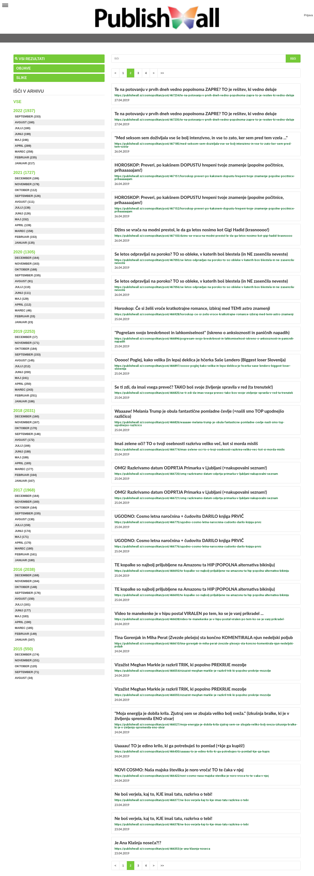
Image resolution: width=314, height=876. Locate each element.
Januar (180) (25, 560)
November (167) (27, 422)
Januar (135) (25, 242)
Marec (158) (24, 231)
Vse (17, 101)
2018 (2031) (24, 410)
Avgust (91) (24, 281)
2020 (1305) (24, 252)
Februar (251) (26, 395)
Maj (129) (22, 298)
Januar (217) (25, 163)
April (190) (23, 622)
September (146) (28, 434)
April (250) (23, 383)
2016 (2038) (24, 569)
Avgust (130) (24, 519)
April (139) (23, 225)
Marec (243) (24, 389)
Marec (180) (24, 548)
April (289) (23, 145)
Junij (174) (23, 531)
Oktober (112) (26, 190)
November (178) (27, 184)
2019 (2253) (24, 331)
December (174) (27, 654)
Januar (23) (24, 322)
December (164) (27, 257)
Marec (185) (24, 628)
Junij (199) (23, 134)
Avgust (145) (24, 360)
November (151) (27, 660)
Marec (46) (23, 310)
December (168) (27, 575)
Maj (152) (22, 219)
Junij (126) (23, 213)
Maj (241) (22, 378)
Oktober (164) (26, 507)
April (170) (23, 542)
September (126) (28, 196)
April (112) (23, 304)
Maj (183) (22, 616)
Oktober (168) (26, 269)
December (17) (26, 337)
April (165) (23, 463)
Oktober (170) (26, 428)
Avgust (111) (24, 201)
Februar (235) (26, 157)
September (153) (28, 116)
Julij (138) (22, 207)
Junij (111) (23, 293)
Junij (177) (23, 610)
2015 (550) (23, 649)
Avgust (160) (24, 122)
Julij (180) (22, 128)
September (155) (28, 275)
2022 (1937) (24, 110)
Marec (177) (24, 469)
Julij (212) (22, 366)
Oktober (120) (26, 666)
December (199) (27, 178)
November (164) (27, 581)
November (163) (27, 263)
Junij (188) (23, 451)
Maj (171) (22, 536)
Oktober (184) (26, 348)
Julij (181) (22, 604)
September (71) (27, 672)
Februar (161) (26, 554)
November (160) (27, 501)
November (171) (27, 343)
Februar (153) (26, 237)
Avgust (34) (24, 678)
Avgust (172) (24, 439)
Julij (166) (22, 445)
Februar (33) (25, 316)
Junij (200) (23, 372)
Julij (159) (22, 525)
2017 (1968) (24, 490)
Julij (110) (22, 287)
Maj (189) (22, 457)
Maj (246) (22, 140)
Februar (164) (26, 475)
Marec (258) (24, 151)
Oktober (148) (26, 587)
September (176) (28, 593)
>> (162, 73)
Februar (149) (26, 633)
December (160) (27, 416)
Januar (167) (25, 480)
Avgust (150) (24, 598)
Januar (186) (25, 401)
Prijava (308, 15)
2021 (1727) (24, 172)
